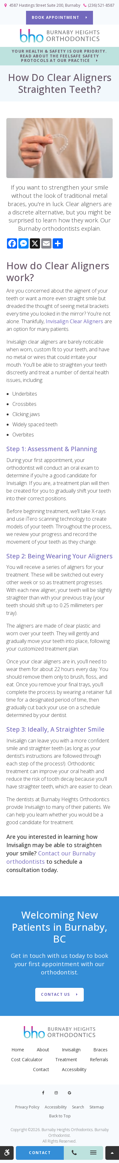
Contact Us (55, 994)
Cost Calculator (27, 1059)
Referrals (99, 1059)
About (43, 1050)
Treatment (66, 1059)
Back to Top (60, 1116)
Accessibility (74, 1069)
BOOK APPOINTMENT (55, 17)
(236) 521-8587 (101, 5)
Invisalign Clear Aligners (74, 321)
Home (17, 1050)
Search (78, 1107)
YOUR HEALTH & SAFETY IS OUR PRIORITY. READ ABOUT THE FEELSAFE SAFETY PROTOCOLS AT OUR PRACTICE (59, 56)
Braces (100, 1050)
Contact (41, 1069)
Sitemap (96, 1107)
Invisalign (71, 1050)
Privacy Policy (27, 1107)
